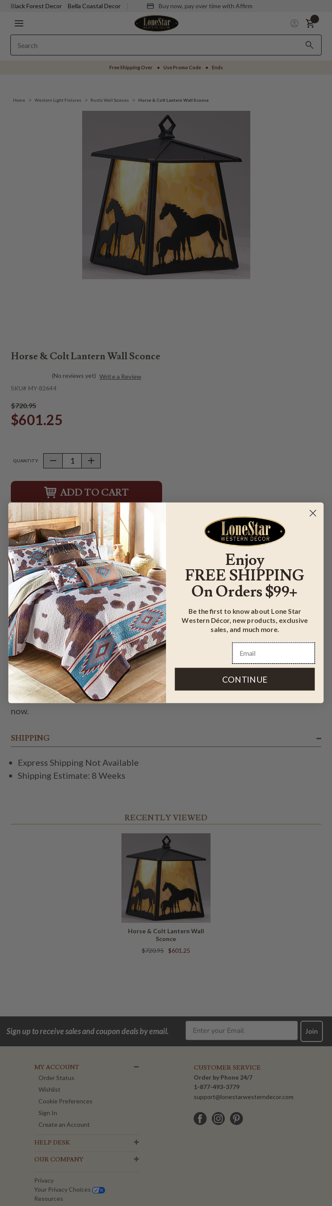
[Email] (274, 653)
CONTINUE (245, 679)
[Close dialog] (313, 513)
